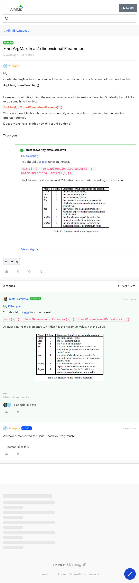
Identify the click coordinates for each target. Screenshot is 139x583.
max (44, 162)
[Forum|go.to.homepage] (16, 8)
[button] (4, 8)
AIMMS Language (17, 30)
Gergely (14, 66)
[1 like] (16, 447)
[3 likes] (19, 405)
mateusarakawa (19, 299)
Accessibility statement (84, 574)
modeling (11, 261)
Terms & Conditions (53, 574)
